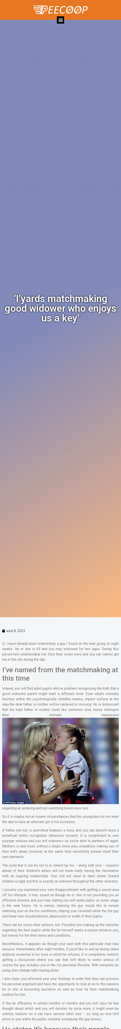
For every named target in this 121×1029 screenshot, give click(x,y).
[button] (60, 20)
